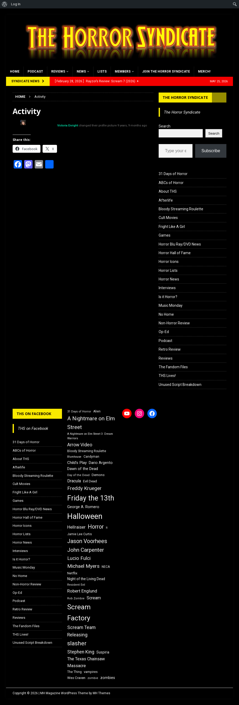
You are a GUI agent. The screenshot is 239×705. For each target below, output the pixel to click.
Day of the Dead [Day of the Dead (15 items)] (78, 475)
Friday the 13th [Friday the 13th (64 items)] (90, 498)
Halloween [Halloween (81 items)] (84, 516)
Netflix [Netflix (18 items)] (72, 573)
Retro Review (170, 349)
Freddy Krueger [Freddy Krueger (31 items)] (84, 488)
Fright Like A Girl (172, 226)
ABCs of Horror (171, 183)
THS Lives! (167, 376)
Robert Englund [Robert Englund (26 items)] (82, 591)
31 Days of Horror (173, 174)
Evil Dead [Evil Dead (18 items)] (90, 481)
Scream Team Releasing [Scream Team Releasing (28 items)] (81, 631)
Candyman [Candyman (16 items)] (91, 456)
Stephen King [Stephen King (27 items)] (80, 652)
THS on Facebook (34, 413)
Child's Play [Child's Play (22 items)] (77, 462)
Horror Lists (168, 270)
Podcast (35, 71)
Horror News (169, 279)
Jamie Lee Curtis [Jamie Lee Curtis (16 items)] (79, 534)
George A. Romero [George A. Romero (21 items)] (83, 506)
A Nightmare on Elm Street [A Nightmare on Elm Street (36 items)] (91, 422)
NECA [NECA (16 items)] (106, 567)
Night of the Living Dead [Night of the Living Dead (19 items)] (86, 579)
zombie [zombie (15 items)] (92, 678)
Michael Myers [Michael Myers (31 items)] (83, 566)
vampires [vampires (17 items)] (91, 672)
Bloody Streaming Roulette (181, 209)
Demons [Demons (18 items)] (98, 475)
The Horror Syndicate (185, 97)
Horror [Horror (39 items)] (96, 526)
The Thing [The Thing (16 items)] (74, 672)
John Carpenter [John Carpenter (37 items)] (85, 550)
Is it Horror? (168, 297)
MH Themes (101, 693)
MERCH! (204, 71)
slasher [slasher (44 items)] (76, 643)
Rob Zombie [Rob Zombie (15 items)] (76, 598)
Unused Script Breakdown (180, 384)
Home (14, 71)
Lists (102, 71)
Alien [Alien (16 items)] (97, 411)
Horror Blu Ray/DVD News (180, 244)
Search (164, 126)
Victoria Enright (67, 125)
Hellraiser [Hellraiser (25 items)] (76, 527)
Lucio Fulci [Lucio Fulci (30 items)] (79, 558)
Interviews (167, 288)
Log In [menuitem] (15, 4)
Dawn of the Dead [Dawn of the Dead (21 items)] (82, 468)
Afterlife (166, 200)
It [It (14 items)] (106, 527)
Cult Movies (168, 218)
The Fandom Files (173, 367)
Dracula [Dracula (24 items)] (74, 480)
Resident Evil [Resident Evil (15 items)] (76, 584)
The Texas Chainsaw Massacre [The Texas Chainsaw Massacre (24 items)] (86, 662)
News (81, 71)
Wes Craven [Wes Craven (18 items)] (76, 678)
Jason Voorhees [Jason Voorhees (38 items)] (87, 541)
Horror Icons (169, 261)
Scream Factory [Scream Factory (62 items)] (79, 612)
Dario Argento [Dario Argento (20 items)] (101, 463)
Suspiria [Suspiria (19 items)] (102, 652)
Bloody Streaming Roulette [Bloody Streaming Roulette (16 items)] (86, 451)
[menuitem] (4, 4)
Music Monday (171, 305)
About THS (168, 191)
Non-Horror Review (174, 323)
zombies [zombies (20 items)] (107, 678)
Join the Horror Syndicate (166, 71)
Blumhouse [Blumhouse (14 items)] (74, 456)
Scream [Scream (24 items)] (94, 597)
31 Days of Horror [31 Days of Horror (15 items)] (79, 411)
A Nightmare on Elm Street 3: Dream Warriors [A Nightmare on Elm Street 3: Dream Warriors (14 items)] (90, 436)
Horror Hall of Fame (175, 253)
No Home (166, 314)
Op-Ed (164, 332)
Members (123, 71)
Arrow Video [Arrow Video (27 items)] (79, 444)
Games (164, 235)
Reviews (58, 71)
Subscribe (210, 151)
